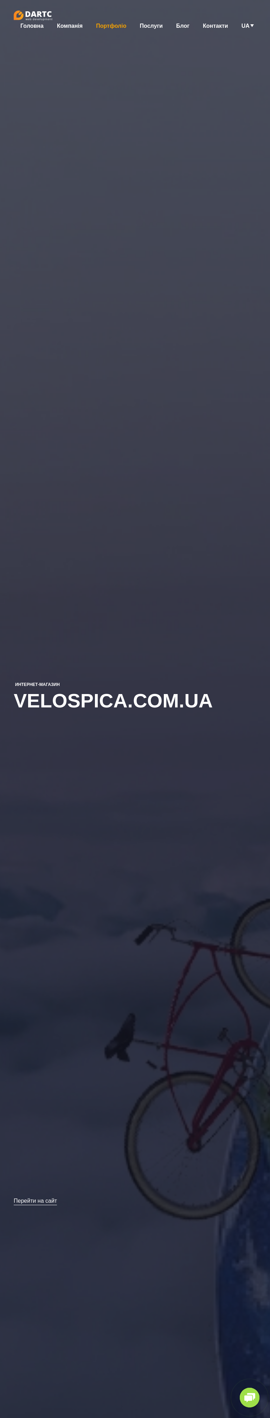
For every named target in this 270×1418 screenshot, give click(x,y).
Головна (32, 26)
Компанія (70, 26)
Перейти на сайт (35, 1201)
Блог (182, 26)
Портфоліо (111, 26)
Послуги (151, 26)
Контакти (215, 26)
